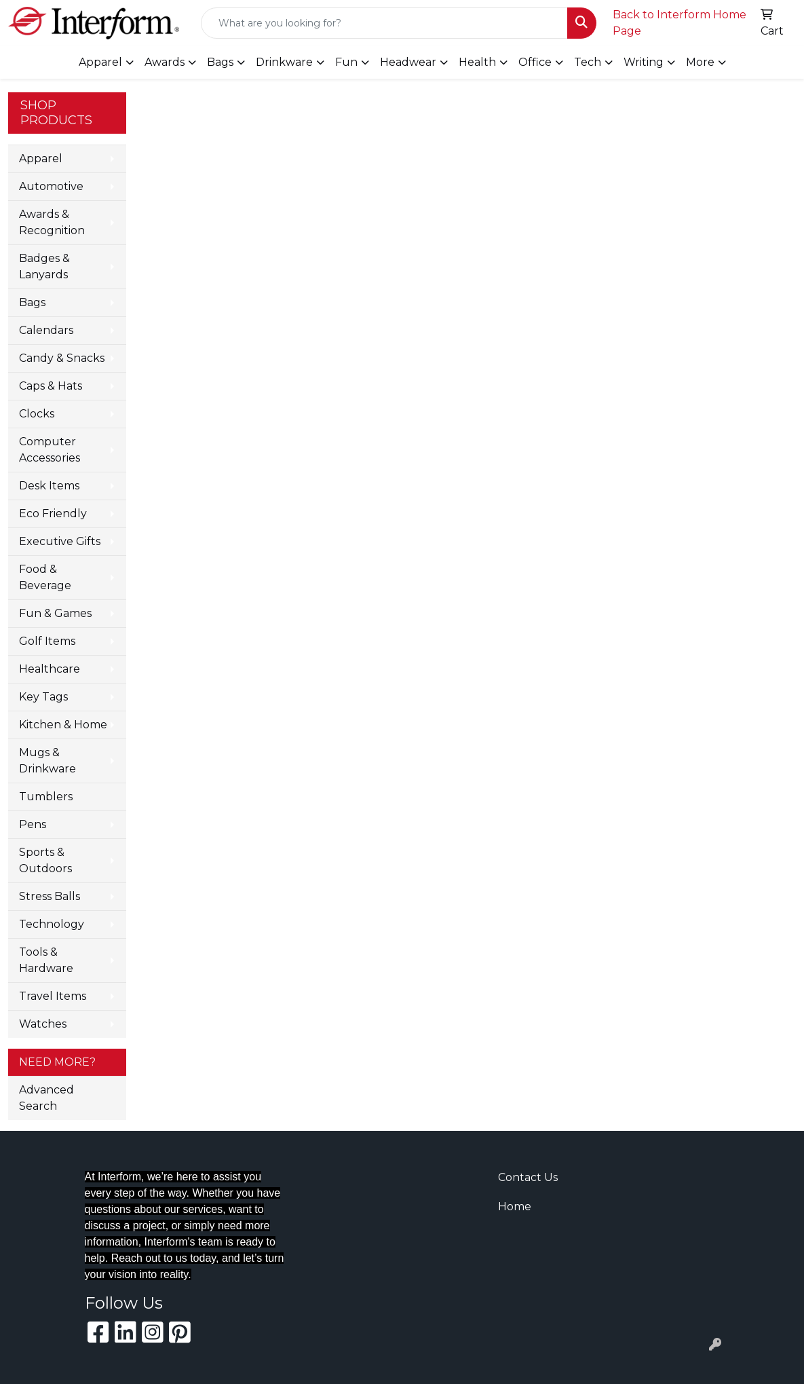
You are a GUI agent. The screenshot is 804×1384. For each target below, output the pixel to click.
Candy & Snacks (61, 358)
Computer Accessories (49, 449)
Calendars (46, 330)
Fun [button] (346, 62)
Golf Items (47, 641)
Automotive (51, 186)
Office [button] (535, 62)
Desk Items (49, 485)
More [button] (700, 62)
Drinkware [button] (284, 62)
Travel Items (52, 996)
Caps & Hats (50, 385)
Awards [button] (165, 62)
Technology (51, 924)
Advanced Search (46, 1097)
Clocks (36, 413)
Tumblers (46, 796)
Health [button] (477, 62)
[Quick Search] (384, 23)
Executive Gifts (59, 541)
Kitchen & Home (63, 724)
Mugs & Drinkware (47, 760)
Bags (32, 302)
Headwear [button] (408, 62)
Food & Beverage (45, 577)
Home (514, 1206)
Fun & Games (55, 613)
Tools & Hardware (46, 960)
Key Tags (43, 696)
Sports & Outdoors (45, 860)
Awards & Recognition (52, 222)
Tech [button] (587, 62)
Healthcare (49, 668)
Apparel (40, 158)
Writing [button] (644, 62)
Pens (32, 824)
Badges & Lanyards (44, 266)
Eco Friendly (53, 513)
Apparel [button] (100, 62)
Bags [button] (220, 62)
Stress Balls (49, 896)
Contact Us (528, 1177)
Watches (42, 1023)
